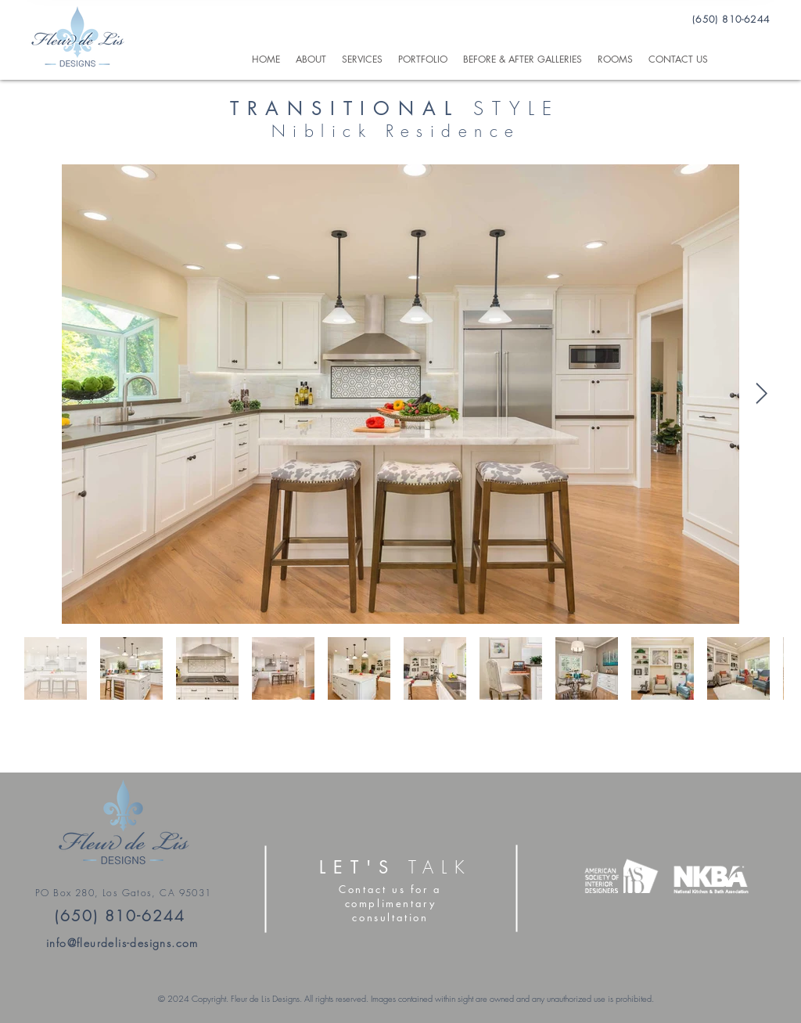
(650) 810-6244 (731, 19)
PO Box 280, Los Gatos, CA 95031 (123, 892)
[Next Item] (761, 394)
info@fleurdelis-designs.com (122, 942)
